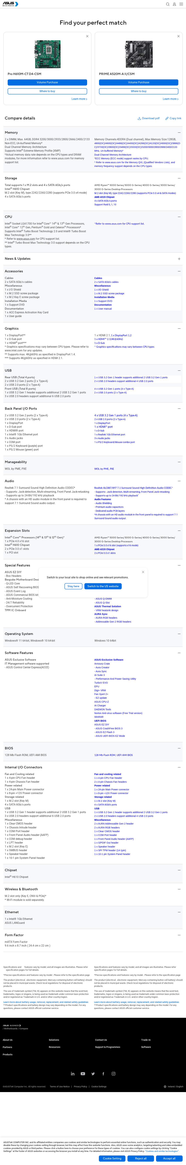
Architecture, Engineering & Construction (68, 1073)
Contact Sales (102, 1048)
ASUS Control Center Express (155, 1066)
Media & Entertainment (60, 1078)
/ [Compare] (42, 1026)
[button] (168, 4)
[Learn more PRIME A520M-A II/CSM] (170, 99)
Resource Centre (57, 1112)
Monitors (7, 1084)
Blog (51, 1127)
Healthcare (54, 1063)
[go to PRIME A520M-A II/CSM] (138, 55)
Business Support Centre (107, 1061)
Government (55, 1089)
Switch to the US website (103, 586)
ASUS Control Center (151, 1061)
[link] (47, 91)
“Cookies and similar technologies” (162, 1151)
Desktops (7, 1073)
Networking (8, 1089)
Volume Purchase (103, 1043)
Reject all (141, 1158)
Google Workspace (58, 1099)
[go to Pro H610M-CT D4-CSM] (47, 55)
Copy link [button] (173, 118)
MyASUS (145, 1056)
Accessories (9, 1114)
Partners (7, 1055)
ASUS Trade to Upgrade (152, 1043)
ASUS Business (10, 1043)
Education (53, 1053)
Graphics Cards (10, 1104)
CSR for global (9, 1048)
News (51, 1122)
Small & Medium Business (61, 1043)
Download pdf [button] (148, 118)
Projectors (8, 1109)
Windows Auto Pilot (150, 1071)
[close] (143, 572)
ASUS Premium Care (105, 1066)
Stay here (73, 586)
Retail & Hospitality (58, 1058)
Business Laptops (11, 1068)
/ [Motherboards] (29, 1026)
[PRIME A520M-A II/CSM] (139, 73)
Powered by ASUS (103, 1076)
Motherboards (9, 1099)
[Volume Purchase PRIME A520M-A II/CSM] (139, 82)
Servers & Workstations (14, 1094)
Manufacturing (56, 1068)
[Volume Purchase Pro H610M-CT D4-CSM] (47, 82)
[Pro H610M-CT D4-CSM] (47, 73)
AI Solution (54, 1094)
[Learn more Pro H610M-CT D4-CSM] (79, 99)
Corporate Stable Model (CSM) (109, 1071)
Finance (52, 1084)
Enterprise (54, 1048)
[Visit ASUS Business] (12, 1026)
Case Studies (55, 1117)
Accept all (169, 1158)
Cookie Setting (112, 1158)
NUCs (5, 1078)
